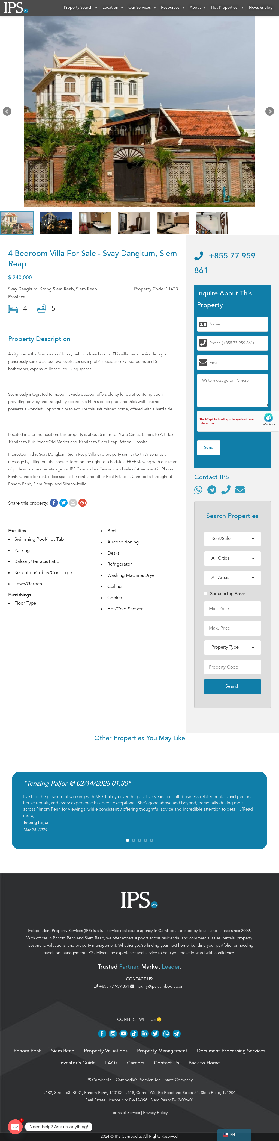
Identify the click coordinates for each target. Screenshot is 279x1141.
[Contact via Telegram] (211, 490)
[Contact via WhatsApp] (198, 490)
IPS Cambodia (98, 1080)
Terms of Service (125, 1113)
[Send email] (240, 490)
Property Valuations (106, 1051)
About (198, 8)
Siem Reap (94, 938)
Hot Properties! (227, 8)
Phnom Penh (64, 938)
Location (113, 8)
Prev (8, 113)
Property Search (81, 8)
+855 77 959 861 (112, 986)
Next (270, 113)
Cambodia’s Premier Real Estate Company (154, 1080)
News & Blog (261, 8)
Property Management (162, 1051)
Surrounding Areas (224, 594)
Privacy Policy (155, 1113)
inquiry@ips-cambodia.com (157, 986)
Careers (135, 1063)
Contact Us (166, 1063)
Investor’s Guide (77, 1063)
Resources (173, 8)
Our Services (142, 8)
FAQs (111, 1063)
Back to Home (204, 1063)
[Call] (226, 490)
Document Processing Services (231, 1051)
